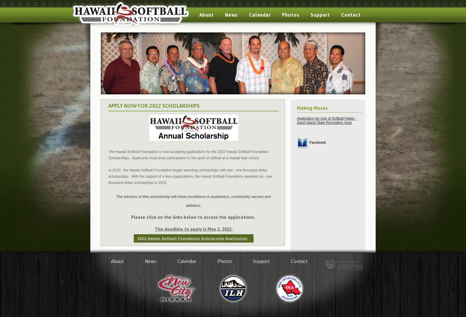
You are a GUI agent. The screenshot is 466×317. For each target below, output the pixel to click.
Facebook (317, 142)
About (206, 15)
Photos (291, 15)
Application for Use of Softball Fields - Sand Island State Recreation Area (326, 120)
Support (320, 15)
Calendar (259, 15)
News (231, 15)
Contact (351, 15)
